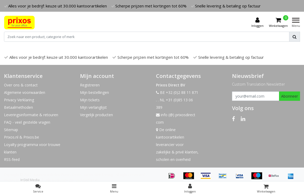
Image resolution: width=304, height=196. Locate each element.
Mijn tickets (90, 99)
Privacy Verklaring (19, 99)
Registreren (90, 84)
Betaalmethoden (18, 107)
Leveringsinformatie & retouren (31, 114)
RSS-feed (12, 159)
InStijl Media (30, 179)
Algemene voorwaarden (24, 92)
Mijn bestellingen (94, 92)
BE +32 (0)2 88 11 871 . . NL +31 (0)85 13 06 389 (177, 100)
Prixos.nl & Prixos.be (21, 137)
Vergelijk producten (96, 114)
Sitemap (11, 129)
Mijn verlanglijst (93, 107)
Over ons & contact (21, 84)
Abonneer (289, 96)
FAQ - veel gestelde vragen (27, 122)
